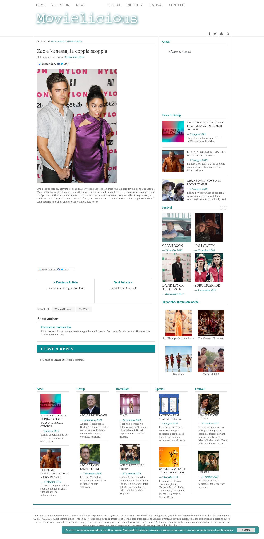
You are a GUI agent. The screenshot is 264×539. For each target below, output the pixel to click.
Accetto (246, 530)
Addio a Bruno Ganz (93, 415)
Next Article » (123, 282)
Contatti (177, 5)
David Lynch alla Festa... (173, 287)
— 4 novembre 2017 (173, 293)
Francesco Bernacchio (56, 327)
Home (40, 5)
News (80, 5)
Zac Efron (84, 309)
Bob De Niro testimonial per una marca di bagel (54, 473)
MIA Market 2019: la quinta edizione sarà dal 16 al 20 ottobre (205, 126)
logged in (59, 359)
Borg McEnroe (207, 285)
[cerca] (191, 52)
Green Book (172, 246)
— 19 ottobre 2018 (205, 250)
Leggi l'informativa (224, 530)
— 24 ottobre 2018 (172, 250)
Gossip (96, 5)
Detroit (203, 472)
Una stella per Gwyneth (123, 288)
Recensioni (60, 5)
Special (114, 5)
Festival (155, 5)
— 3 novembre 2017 (205, 289)
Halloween (205, 246)
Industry (135, 5)
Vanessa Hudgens (63, 309)
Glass (124, 415)
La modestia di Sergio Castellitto (65, 288)
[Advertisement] (202, 20)
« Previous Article (65, 282)
